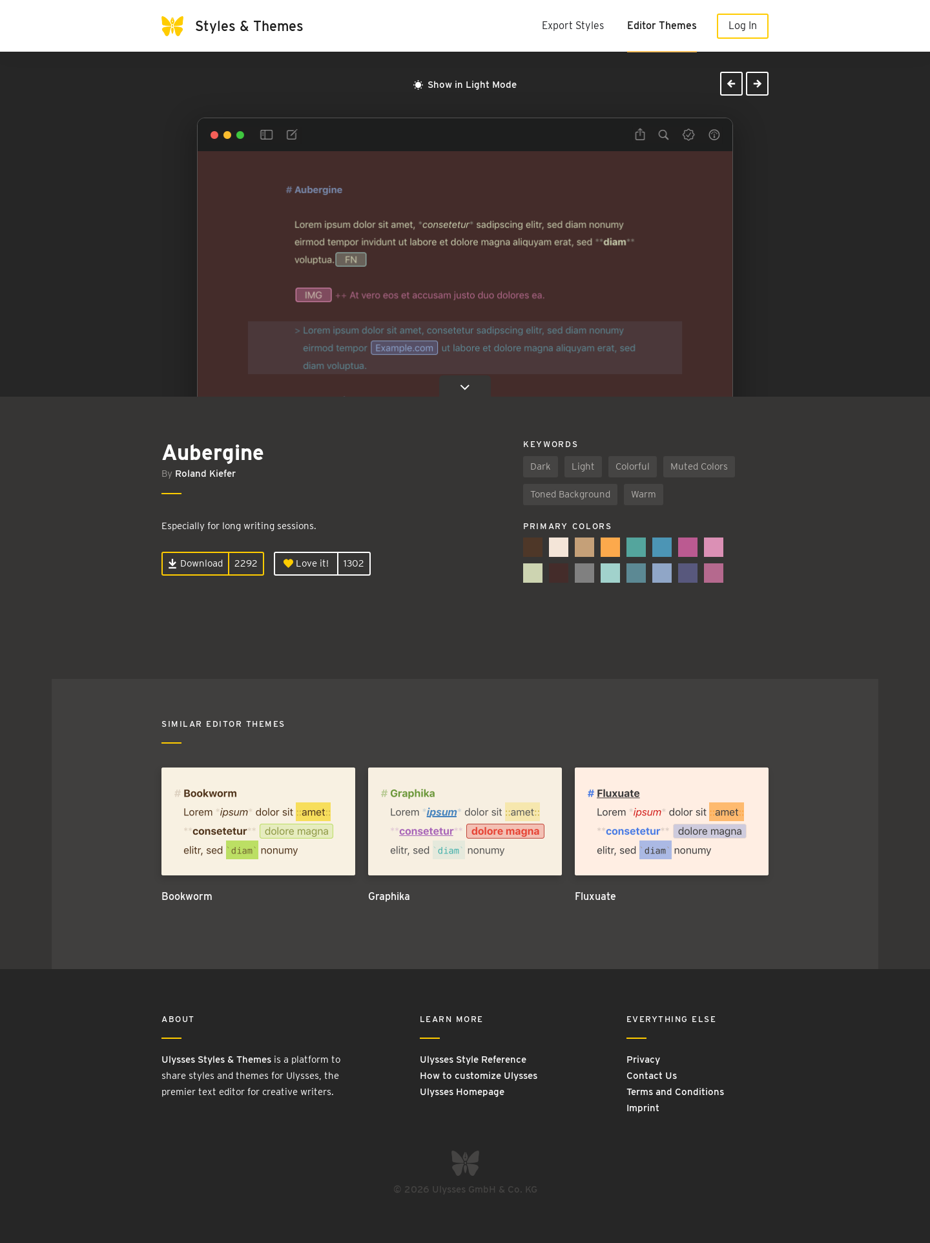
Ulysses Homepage (462, 1092)
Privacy (643, 1059)
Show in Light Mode (465, 84)
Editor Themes (662, 25)
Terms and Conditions (675, 1092)
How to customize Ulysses (478, 1075)
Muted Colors (699, 466)
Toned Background (570, 494)
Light (583, 466)
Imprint (642, 1108)
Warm (643, 494)
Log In (742, 25)
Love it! (306, 563)
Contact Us (651, 1075)
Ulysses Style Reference (473, 1059)
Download (195, 563)
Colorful (632, 466)
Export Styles (573, 25)
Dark (540, 466)
